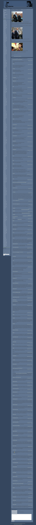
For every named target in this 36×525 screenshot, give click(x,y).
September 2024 (5, 40)
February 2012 (5, 201)
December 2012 (5, 190)
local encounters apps (15, 124)
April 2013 (5, 186)
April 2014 (5, 173)
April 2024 (5, 45)
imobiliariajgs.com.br (15, 278)
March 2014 (5, 174)
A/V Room (5, 12)
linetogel (13, 314)
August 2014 (5, 169)
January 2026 (5, 23)
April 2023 (5, 58)
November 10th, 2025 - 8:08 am (29, 300)
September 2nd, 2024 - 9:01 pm (29, 125)
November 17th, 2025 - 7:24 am (29, 330)
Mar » (5, 253)
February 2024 (5, 47)
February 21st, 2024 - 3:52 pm (30, 93)
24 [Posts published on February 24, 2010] (5, 252)
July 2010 (5, 221)
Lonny (13, 103)
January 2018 (5, 125)
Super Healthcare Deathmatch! (16, 9)
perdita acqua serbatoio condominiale (16, 425)
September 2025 (5, 27)
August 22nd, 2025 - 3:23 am (30, 218)
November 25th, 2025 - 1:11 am (29, 372)
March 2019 (5, 110)
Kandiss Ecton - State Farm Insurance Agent (17, 377)
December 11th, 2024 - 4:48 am (29, 164)
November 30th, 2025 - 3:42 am (29, 389)
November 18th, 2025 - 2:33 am (29, 333)
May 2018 (5, 121)
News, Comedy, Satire (16, 56)
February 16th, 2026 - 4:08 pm (30, 477)
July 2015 (5, 157)
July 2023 (5, 55)
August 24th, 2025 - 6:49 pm (30, 221)
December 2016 (5, 139)
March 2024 (5, 46)
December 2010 (5, 216)
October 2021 (5, 77)
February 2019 (5, 111)
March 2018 (5, 123)
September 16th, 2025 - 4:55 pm (29, 233)
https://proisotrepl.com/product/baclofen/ (25, 209)
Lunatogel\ (14, 487)
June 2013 (5, 184)
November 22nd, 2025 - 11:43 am (29, 356)
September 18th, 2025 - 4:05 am (29, 244)
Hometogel (14, 323)
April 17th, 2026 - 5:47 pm (30, 493)
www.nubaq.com (14, 97)
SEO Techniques (14, 256)
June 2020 (5, 94)
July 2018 (5, 119)
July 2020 (5, 93)
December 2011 (5, 203)
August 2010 (5, 220)
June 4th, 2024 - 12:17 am (30, 119)
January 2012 (5, 202)
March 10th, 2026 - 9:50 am (30, 481)
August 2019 (5, 105)
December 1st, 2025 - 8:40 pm (30, 405)
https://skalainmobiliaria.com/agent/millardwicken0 (17, 59)
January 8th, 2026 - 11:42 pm (30, 446)
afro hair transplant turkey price (15, 247)
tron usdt (13, 492)
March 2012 (5, 200)
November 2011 (5, 204)
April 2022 (5, 71)
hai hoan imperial (14, 500)
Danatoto (13, 332)
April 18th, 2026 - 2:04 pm (30, 497)
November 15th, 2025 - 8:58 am (29, 315)
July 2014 (5, 170)
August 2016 (5, 143)
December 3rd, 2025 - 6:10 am (30, 418)
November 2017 (5, 127)
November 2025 (5, 25)
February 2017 (5, 137)
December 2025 (5, 24)
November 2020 (5, 89)
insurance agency (14, 414)
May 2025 (5, 31)
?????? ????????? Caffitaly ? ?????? (16, 200)
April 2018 (5, 122)
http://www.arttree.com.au (15, 301)
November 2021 (5, 76)
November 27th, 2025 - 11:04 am (29, 382)
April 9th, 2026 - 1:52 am (30, 488)
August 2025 (5, 28)
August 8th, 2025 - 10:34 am (30, 211)
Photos (4, 15)
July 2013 (5, 183)
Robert (13, 86)
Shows (4, 16)
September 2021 (5, 78)
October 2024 (5, 39)
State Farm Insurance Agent (15, 409)
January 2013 (5, 189)
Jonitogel (13, 344)
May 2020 (5, 95)
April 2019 (5, 109)
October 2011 (5, 205)
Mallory (13, 145)
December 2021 (5, 75)
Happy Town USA (5, 14)
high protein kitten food (15, 381)
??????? (13, 260)
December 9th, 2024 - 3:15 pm (30, 156)
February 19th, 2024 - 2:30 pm (30, 87)
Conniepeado (14, 214)
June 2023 (5, 56)
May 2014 (5, 172)
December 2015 (5, 152)
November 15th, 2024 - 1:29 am (29, 136)
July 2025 (5, 29)
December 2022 (5, 62)
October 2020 (5, 90)
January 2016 (5, 151)
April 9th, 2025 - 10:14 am (30, 188)
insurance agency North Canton (15, 388)
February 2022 (5, 73)
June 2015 (5, 158)
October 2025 (5, 26)
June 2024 (5, 43)
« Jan (3, 253)
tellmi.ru (13, 220)
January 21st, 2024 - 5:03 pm (30, 69)
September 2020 (5, 91)
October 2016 (5, 141)
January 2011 (5, 215)
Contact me (5, 17)
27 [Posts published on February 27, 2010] (8, 252)
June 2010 (5, 222)
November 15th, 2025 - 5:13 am (29, 312)
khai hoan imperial (14, 504)
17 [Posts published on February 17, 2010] (5, 251)
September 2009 (5, 232)
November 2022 (5, 63)
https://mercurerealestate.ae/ (15, 271)
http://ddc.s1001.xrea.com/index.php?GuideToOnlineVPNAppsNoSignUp (19, 182)
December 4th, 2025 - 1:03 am (30, 426)
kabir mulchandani (14, 472)
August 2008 (5, 246)
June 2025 (5, 30)
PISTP (4, 13)
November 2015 (5, 153)
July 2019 (5, 106)
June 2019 (5, 107)
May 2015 (5, 159)
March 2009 (5, 238)
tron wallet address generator (15, 462)
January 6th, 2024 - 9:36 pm (30, 60)
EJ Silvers (14, 395)
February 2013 (5, 188)
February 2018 (5, 124)
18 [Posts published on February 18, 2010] (6, 251)
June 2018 (5, 120)
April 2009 (5, 237)
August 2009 (5, 233)
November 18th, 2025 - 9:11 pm (29, 337)
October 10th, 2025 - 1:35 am (30, 289)
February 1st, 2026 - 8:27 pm (30, 463)
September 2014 (5, 168)
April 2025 (5, 32)
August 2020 (5, 92)
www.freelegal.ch (14, 77)
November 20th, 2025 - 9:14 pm (29, 352)
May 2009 (5, 236)
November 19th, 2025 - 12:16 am (29, 342)
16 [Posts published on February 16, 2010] (4, 251)
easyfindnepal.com (14, 149)
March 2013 (5, 187)
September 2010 (5, 219)
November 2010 (5, 217)
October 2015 (5, 154)
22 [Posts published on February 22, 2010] (3, 252)
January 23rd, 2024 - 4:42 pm (30, 73)
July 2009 (5, 234)
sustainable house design (15, 476)
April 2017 (5, 135)
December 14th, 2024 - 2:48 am (29, 179)
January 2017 (5, 138)
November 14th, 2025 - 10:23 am (29, 305)
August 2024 (5, 41)
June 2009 (5, 235)
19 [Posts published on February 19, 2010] (7, 251)
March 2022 (5, 72)
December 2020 (5, 88)
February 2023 (5, 60)
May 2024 (5, 44)
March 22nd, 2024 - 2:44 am (30, 104)
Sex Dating (14, 68)
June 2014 (5, 171)
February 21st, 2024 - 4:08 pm (30, 98)
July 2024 (5, 42)
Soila (13, 132)
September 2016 (5, 142)
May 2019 (5, 108)
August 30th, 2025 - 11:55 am (30, 225)
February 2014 (5, 175)
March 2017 (5, 136)
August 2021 (5, 79)
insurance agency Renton (15, 404)
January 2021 (5, 87)
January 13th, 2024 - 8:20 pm (30, 64)
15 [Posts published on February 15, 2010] (3, 251)
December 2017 (5, 126)
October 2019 (5, 103)
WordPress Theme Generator (22, 523)
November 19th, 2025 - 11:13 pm (29, 345)
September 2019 (5, 104)
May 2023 (5, 57)
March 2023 (5, 59)
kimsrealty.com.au (14, 92)
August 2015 (5, 156)
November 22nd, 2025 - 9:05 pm (29, 360)
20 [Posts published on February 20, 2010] (8, 251)
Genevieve (14, 173)
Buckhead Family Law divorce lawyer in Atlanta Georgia (18, 483)
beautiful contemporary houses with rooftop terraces (17, 368)
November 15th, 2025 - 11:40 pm (29, 324)
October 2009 (5, 231)
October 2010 (5, 218)
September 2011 (5, 206)
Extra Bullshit (5, 10)
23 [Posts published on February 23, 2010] (4, 252)
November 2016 (5, 140)
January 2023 (5, 61)
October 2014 (5, 167)
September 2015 (5, 155)
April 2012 (5, 199)
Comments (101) (19, 56)
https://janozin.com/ (20, 219)
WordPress (15, 523)
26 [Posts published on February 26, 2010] (7, 252)
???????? (13, 232)
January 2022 (5, 74)
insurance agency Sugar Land (15, 435)
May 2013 (5, 185)
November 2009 (5, 230)
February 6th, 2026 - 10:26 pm (30, 467)
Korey (13, 160)
